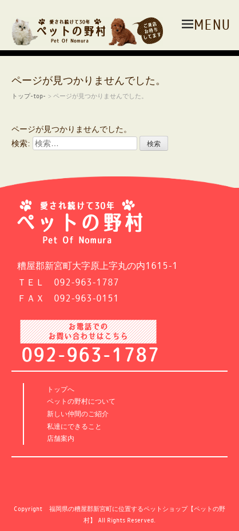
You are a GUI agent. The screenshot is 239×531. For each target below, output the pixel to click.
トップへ (60, 389)
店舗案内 (60, 438)
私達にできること (74, 426)
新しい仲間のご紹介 (78, 413)
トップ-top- (28, 95)
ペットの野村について (81, 401)
